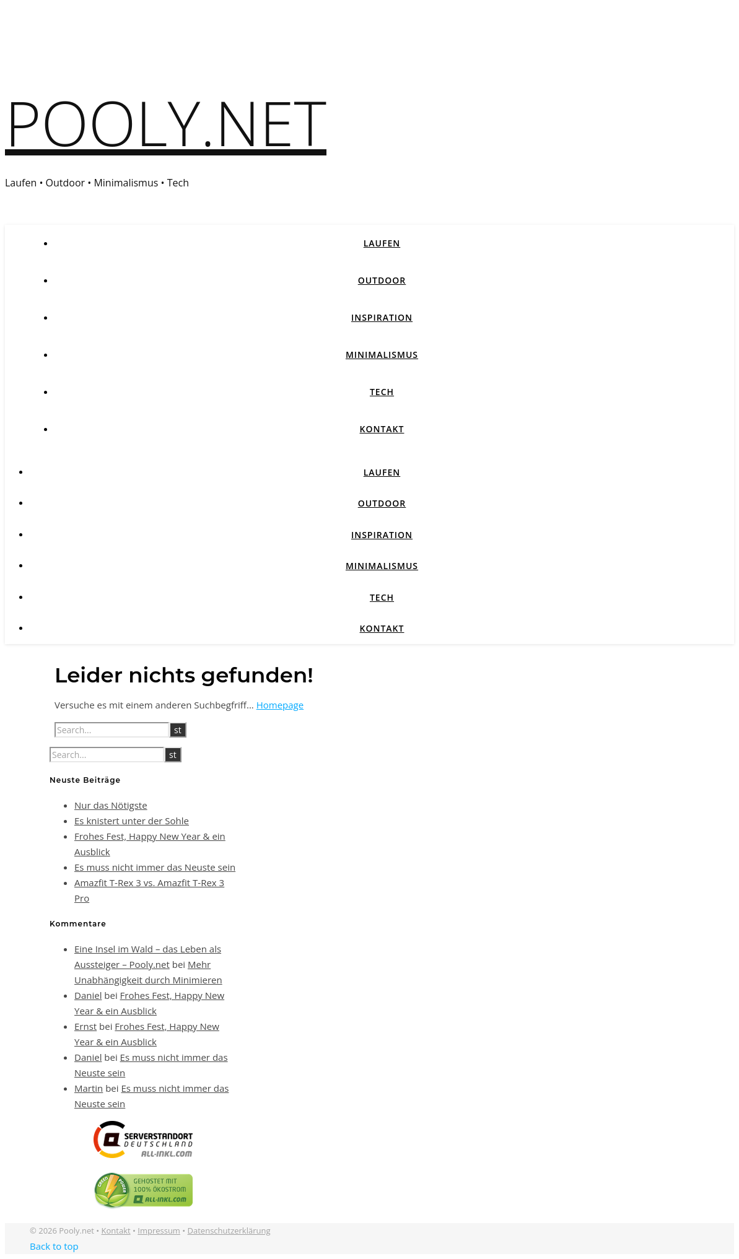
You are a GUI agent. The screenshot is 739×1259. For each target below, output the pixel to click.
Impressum (159, 1230)
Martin (88, 1088)
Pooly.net (165, 122)
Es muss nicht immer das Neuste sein (154, 867)
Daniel (88, 995)
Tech (382, 392)
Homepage (280, 705)
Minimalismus (382, 354)
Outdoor (382, 280)
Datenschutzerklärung (229, 1230)
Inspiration (382, 317)
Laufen (382, 243)
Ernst (85, 1026)
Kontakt (382, 429)
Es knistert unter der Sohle (131, 820)
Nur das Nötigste (110, 805)
